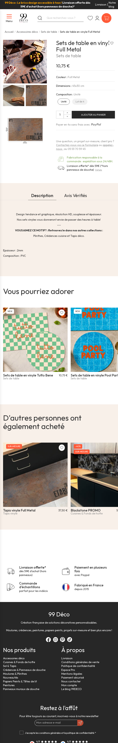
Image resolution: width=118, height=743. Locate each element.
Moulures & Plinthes (15, 673)
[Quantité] (60, 115)
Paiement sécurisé (72, 677)
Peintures (9, 685)
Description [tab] (42, 195)
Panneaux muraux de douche (21, 689)
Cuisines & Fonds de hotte (19, 662)
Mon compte (69, 685)
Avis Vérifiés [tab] (75, 195)
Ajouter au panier (93, 114)
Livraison (100, 4)
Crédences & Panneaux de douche (24, 670)
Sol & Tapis (9, 666)
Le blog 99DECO (71, 689)
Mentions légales (71, 673)
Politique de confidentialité (78, 666)
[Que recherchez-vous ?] (60, 18)
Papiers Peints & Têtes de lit (20, 681)
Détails (98, 170)
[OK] (80, 723)
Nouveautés (10, 677)
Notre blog (112, 4)
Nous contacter (71, 681)
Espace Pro (68, 670)
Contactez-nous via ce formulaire (77, 145)
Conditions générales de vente (80, 662)
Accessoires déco (14, 658)
